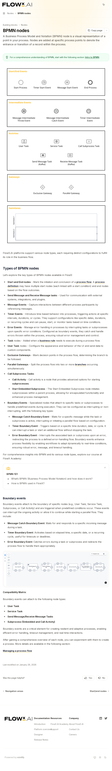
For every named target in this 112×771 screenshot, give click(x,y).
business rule (47, 340)
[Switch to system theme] (95, 757)
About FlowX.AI (76, 724)
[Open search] (98, 4)
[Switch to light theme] (100, 757)
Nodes (24, 25)
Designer (38, 734)
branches (80, 364)
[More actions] (108, 5)
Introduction (40, 724)
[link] (56, 476)
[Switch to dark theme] (105, 757)
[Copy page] (95, 30)
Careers (73, 734)
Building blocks (10, 25)
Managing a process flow (17, 650)
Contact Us (74, 729)
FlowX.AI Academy (59, 724)
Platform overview (43, 729)
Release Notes (41, 739)
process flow (83, 282)
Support (54, 729)
